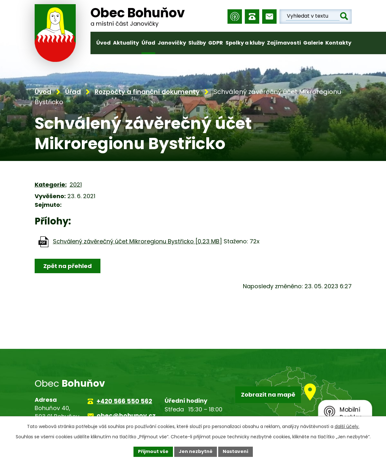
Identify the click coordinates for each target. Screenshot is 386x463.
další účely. (347, 426)
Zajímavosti (284, 42)
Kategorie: (51, 185)
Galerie (313, 42)
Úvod (103, 42)
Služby (197, 42)
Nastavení (235, 451)
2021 (76, 185)
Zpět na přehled (67, 266)
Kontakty (338, 42)
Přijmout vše (153, 451)
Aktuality (126, 42)
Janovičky (172, 42)
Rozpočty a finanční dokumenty (147, 91)
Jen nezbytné (195, 451)
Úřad (148, 42)
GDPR (215, 42)
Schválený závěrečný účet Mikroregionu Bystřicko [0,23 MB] (137, 241)
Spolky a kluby (245, 42)
